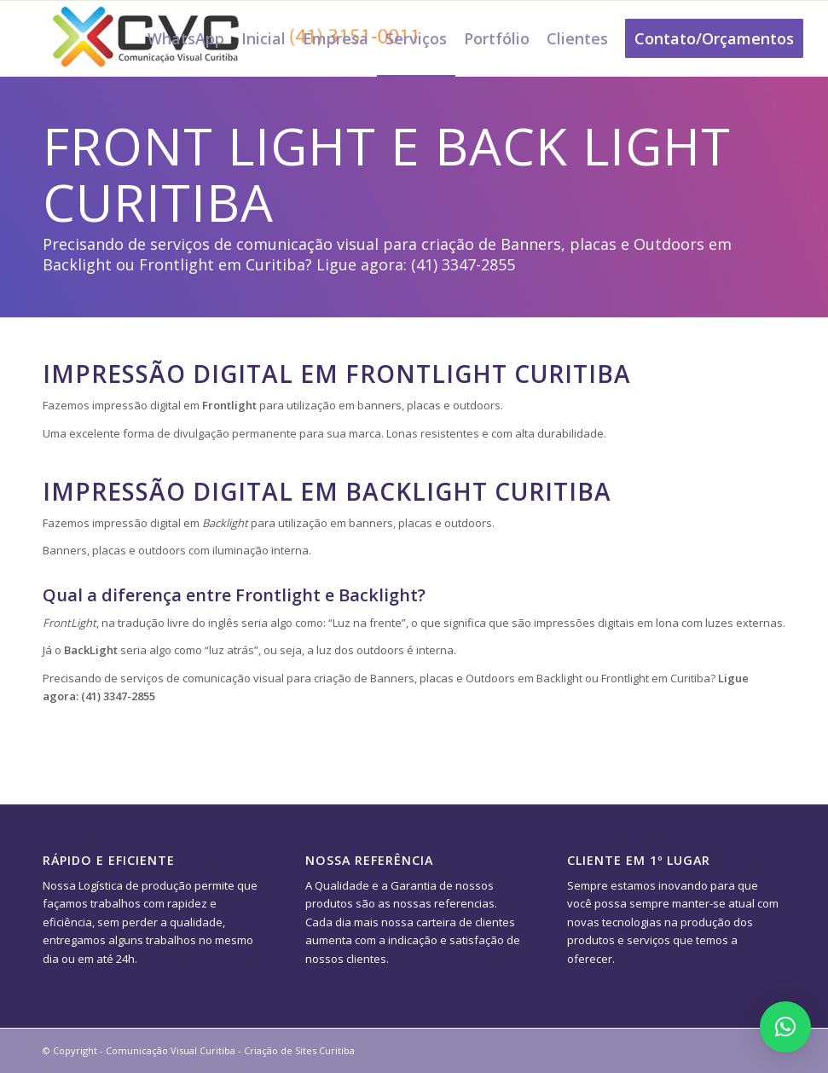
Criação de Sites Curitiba (299, 1050)
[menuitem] (186, 38)
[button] (785, 1027)
